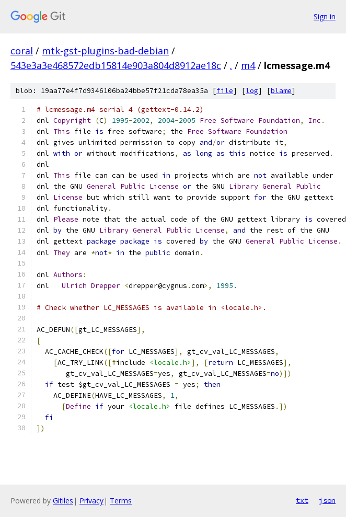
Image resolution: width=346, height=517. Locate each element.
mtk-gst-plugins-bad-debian (105, 50)
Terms (121, 500)
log (252, 90)
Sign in (325, 16)
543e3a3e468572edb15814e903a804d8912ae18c (115, 65)
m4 (248, 65)
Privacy (91, 500)
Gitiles (63, 500)
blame (281, 90)
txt (302, 500)
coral (21, 50)
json (327, 500)
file (224, 90)
